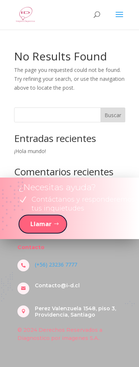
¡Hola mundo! (30, 151)
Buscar (113, 115)
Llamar (41, 224)
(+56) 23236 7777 (56, 264)
